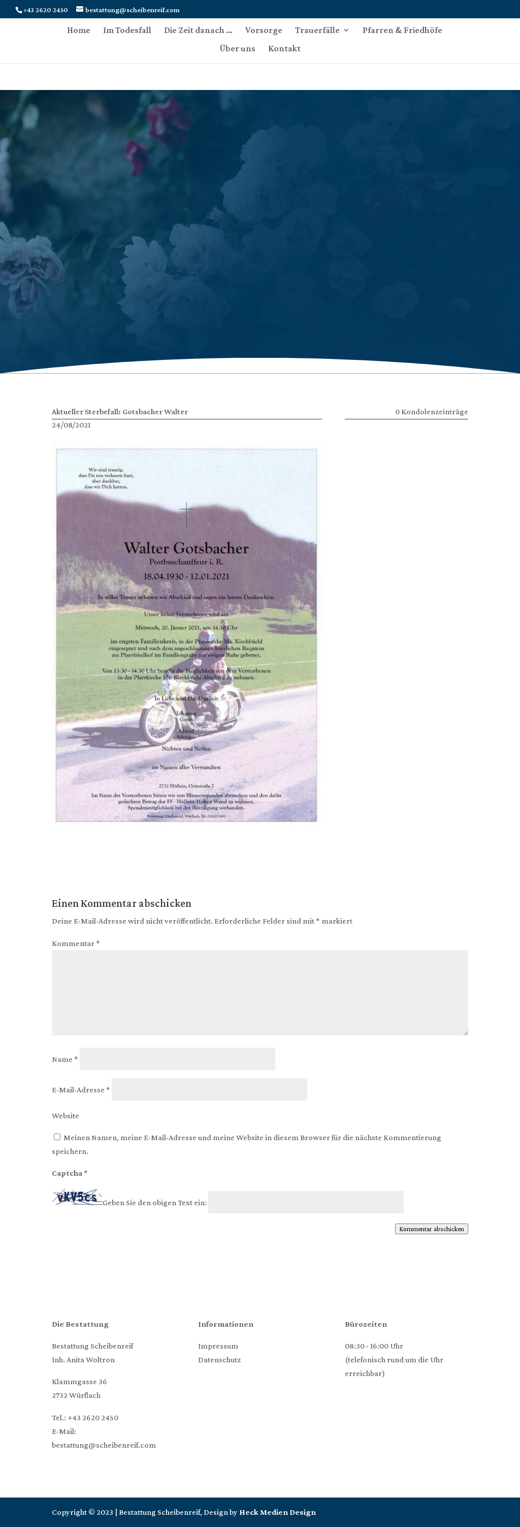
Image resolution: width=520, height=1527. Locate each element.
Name (65, 1059)
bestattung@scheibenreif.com (104, 1445)
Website (65, 1115)
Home (78, 30)
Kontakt (284, 49)
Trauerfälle (317, 30)
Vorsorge (263, 30)
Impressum (218, 1345)
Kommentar (76, 943)
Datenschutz (219, 1359)
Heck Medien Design (277, 1512)
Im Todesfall (127, 30)
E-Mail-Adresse (81, 1089)
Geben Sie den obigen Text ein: (155, 1202)
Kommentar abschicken (431, 1229)
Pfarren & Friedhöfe (402, 30)
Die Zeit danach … (198, 30)
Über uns (237, 49)
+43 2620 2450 (93, 1417)
